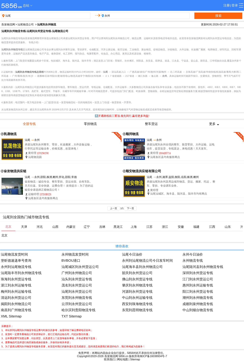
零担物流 (90, 124)
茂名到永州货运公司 (77, 285)
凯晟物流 (10, 134)
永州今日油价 (192, 254)
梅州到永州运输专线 (16, 291)
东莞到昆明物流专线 (137, 310)
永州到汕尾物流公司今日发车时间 (147, 260)
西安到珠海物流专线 (137, 304)
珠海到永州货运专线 (16, 279)
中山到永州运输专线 (137, 297)
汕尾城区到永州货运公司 (80, 267)
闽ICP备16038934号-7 (153, 356)
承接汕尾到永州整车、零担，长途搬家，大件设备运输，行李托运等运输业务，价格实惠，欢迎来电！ (59, 146)
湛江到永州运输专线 (16, 285)
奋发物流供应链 (15, 171)
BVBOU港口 (71, 260)
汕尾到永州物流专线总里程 (29, 72)
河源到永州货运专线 (137, 291)
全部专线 (29, 124)
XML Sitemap (11, 316)
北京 (4, 235)
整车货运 (151, 124)
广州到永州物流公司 (77, 273)
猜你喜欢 (122, 246)
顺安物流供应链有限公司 (143, 171)
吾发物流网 (8, 24)
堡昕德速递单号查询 (16, 260)
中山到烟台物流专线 (197, 310)
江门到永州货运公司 (197, 279)
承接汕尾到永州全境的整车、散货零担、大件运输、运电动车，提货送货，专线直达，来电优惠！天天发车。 (181, 146)
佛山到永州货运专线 (137, 279)
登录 (234, 5)
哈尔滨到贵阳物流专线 (78, 310)
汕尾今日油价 (132, 254)
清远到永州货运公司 (16, 297)
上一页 (113, 208)
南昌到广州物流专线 (16, 310)
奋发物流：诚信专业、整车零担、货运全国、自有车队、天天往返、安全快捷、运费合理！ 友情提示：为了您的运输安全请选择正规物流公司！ (59, 185)
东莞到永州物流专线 (77, 297)
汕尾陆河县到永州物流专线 (202, 267)
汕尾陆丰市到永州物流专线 (21, 273)
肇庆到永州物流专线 (137, 285)
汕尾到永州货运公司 (77, 291)
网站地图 (122, 359)
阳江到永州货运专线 (197, 291)
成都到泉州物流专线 (197, 304)
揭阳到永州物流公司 (16, 304)
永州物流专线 (192, 260)
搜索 (218, 15)
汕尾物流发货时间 (14, 254)
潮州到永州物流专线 (197, 297)
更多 (212, 124)
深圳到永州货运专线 (197, 273)
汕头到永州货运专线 (77, 279)
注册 (226, 5)
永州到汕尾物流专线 (16, 267)
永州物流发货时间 (75, 254)
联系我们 (109, 359)
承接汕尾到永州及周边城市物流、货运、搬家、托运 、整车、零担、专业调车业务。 (181, 183)
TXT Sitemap (72, 316)
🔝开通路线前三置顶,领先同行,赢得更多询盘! (122, 115)
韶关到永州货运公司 (137, 273)
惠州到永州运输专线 (197, 285)
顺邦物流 (132, 134)
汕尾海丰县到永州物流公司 (142, 267)
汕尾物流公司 (25, 24)
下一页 (130, 208)
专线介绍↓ (34, 42)
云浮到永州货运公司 (77, 304)
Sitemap (135, 359)
